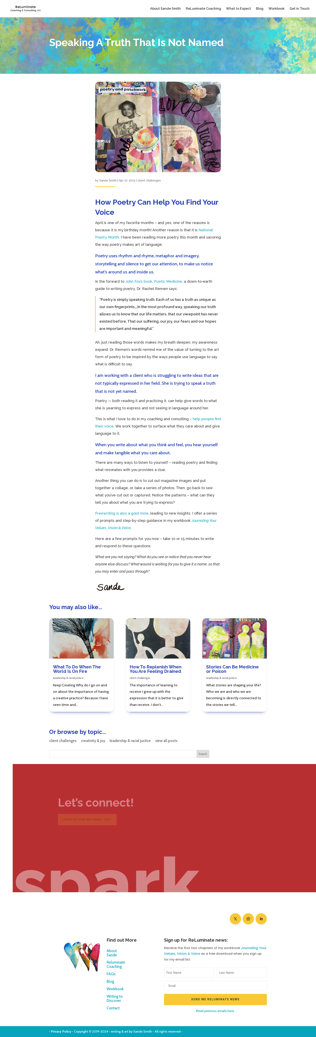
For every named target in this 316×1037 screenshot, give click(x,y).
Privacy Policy (61, 1031)
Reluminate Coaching (116, 964)
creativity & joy (93, 741)
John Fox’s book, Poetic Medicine (153, 281)
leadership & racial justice (68, 678)
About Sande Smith (165, 8)
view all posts (166, 741)
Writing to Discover (115, 998)
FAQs (111, 974)
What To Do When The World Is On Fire (77, 669)
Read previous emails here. (215, 1011)
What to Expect (238, 8)
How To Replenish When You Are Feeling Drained (155, 669)
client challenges (149, 180)
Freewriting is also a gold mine (122, 513)
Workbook (276, 8)
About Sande (112, 953)
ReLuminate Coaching (203, 8)
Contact (113, 1008)
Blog (259, 8)
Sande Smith (108, 180)
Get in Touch (300, 8)
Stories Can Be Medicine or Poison (232, 669)
